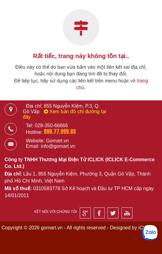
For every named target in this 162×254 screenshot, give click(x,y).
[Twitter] (112, 212)
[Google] (85, 212)
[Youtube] (127, 212)
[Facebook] (99, 212)
